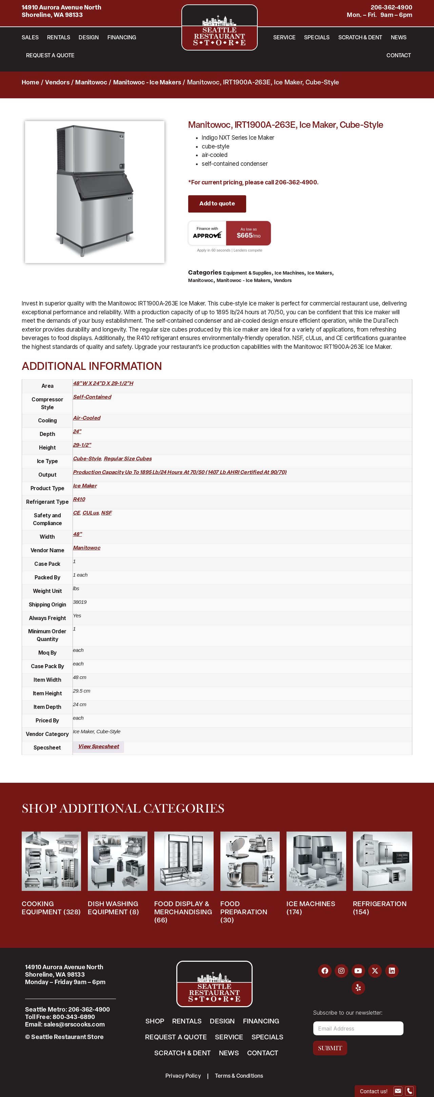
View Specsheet (98, 747)
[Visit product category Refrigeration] (382, 876)
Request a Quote (50, 56)
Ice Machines (289, 273)
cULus (90, 513)
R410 (79, 499)
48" (77, 534)
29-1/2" (82, 445)
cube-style (87, 459)
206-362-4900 (391, 8)
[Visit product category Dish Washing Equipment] (117, 876)
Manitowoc (91, 83)
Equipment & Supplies (247, 273)
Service (284, 38)
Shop (154, 1021)
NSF (106, 513)
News (399, 38)
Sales (30, 38)
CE (76, 513)
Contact (399, 56)
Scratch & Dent (360, 38)
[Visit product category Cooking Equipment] (51, 876)
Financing (122, 38)
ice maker (85, 486)
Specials (317, 38)
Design (89, 38)
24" (77, 432)
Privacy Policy (183, 1076)
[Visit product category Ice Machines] (316, 876)
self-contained (92, 397)
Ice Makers (320, 273)
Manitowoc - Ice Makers (147, 83)
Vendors (57, 83)
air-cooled (86, 418)
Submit (330, 1048)
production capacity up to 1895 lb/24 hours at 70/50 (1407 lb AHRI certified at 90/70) (180, 472)
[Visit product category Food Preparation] (250, 880)
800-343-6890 (74, 1017)
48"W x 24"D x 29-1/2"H (103, 383)
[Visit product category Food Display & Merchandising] (184, 880)
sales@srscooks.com (74, 1025)
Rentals (58, 38)
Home (30, 83)
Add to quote (217, 204)
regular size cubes (128, 459)
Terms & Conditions (239, 1076)
